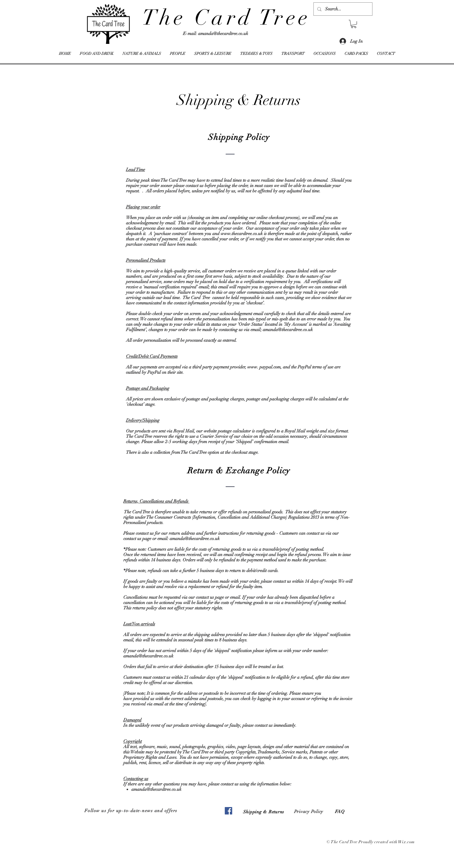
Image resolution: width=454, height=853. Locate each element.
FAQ (340, 811)
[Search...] (342, 9)
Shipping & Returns (263, 811)
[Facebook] (228, 810)
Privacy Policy (309, 811)
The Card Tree (226, 17)
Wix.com (406, 841)
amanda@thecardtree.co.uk (223, 33)
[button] (354, 24)
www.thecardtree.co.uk (242, 233)
